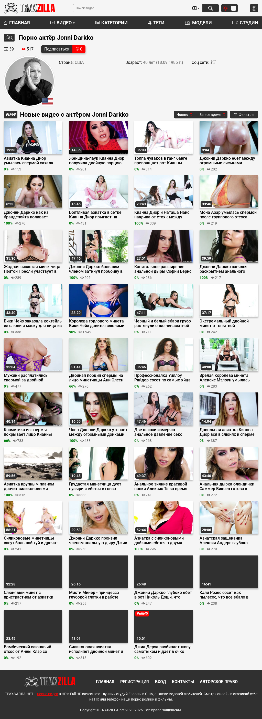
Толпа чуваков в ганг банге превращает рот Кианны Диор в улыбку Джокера (160, 160)
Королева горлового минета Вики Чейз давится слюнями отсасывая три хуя (96, 323)
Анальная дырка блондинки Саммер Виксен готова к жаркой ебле (227, 486)
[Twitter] (213, 63)
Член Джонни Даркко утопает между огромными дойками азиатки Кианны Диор (98, 432)
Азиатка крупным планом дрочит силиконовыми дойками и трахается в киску (32, 486)
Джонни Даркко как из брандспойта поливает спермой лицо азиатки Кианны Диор (26, 214)
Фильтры (244, 115)
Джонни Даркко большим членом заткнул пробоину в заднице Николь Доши (96, 269)
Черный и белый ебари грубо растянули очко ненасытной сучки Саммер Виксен (162, 323)
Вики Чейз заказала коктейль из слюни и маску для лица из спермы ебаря (33, 323)
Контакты (183, 681)
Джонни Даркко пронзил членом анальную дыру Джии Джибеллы (98, 540)
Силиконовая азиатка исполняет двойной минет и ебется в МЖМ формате (96, 649)
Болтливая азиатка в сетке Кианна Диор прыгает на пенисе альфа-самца (95, 214)
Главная (17, 22)
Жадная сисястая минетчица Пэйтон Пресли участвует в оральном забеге (32, 269)
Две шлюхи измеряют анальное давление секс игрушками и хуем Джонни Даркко (160, 432)
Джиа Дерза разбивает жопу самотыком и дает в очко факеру (162, 649)
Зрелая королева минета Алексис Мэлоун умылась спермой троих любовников (226, 377)
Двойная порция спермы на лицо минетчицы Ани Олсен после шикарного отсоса (96, 377)
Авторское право (219, 681)
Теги (156, 22)
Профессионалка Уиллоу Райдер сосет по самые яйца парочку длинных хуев (162, 377)
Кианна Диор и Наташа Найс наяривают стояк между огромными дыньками (161, 214)
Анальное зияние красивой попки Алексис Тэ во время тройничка (160, 486)
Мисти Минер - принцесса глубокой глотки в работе (94, 595)
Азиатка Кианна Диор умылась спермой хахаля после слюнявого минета (28, 160)
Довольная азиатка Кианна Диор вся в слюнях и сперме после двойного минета (227, 432)
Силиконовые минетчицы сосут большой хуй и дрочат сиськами (31, 540)
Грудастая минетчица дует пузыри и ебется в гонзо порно (95, 486)
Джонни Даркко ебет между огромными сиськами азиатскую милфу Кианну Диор (227, 160)
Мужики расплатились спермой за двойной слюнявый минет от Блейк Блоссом (29, 377)
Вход (160, 681)
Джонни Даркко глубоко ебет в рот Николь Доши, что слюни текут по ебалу (163, 595)
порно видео (47, 694)
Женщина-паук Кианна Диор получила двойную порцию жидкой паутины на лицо (96, 160)
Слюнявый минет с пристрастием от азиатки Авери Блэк (28, 595)
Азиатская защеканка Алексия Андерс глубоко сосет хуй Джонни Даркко (225, 540)
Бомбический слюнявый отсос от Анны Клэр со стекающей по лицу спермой (32, 649)
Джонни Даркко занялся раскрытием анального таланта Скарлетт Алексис (226, 269)
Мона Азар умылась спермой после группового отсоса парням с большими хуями (228, 214)
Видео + (62, 22)
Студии (245, 22)
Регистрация (134, 681)
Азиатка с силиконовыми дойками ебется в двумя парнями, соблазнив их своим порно (163, 540)
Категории (111, 22)
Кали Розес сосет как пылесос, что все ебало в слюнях (224, 595)
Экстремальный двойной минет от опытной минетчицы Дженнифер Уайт (228, 323)
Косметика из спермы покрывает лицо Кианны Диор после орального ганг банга (30, 432)
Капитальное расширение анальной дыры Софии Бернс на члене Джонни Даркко (162, 269)
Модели (198, 22)
